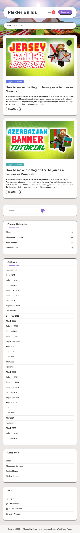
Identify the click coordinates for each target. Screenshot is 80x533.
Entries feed (14, 504)
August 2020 (11, 403)
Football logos (12, 242)
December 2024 (12, 290)
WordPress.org (15, 514)
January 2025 (11, 285)
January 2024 (11, 311)
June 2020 (10, 413)
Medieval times (12, 247)
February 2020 (12, 433)
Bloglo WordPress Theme (61, 529)
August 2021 (11, 346)
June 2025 (10, 275)
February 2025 (12, 280)
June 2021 (10, 357)
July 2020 (10, 408)
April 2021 (10, 367)
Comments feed (15, 509)
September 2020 (13, 397)
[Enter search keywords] (25, 210)
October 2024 (11, 301)
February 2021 (12, 377)
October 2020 (11, 392)
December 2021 (12, 336)
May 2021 (10, 362)
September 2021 (13, 341)
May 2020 (10, 418)
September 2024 (13, 306)
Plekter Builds (22, 12)
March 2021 (11, 372)
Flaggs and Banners (15, 82)
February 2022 (12, 326)
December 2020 (12, 382)
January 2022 (11, 331)
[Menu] (49, 12)
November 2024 (12, 296)
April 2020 (10, 423)
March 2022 (11, 321)
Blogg (8, 232)
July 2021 (10, 352)
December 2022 (12, 316)
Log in (11, 499)
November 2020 (12, 387)
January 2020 (11, 438)
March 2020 (11, 428)
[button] (65, 12)
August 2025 (11, 270)
